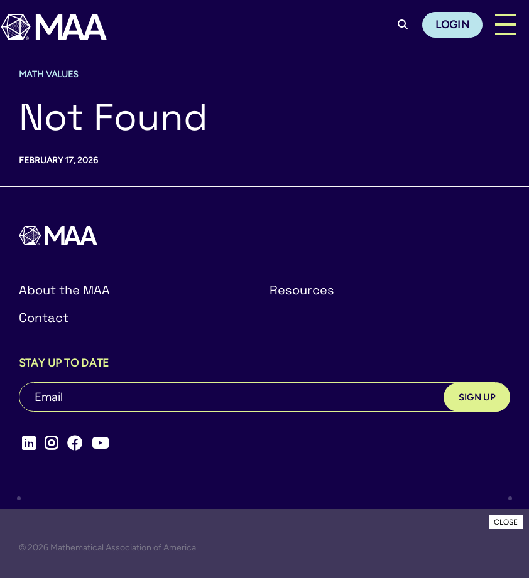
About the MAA (64, 290)
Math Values (49, 74)
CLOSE (506, 522)
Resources (302, 290)
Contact (43, 317)
